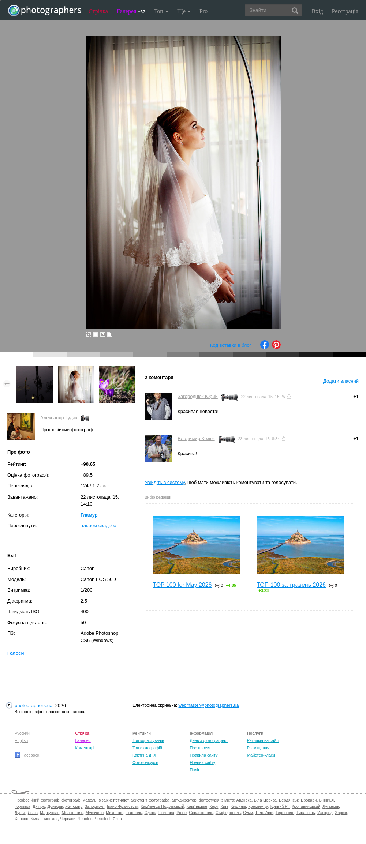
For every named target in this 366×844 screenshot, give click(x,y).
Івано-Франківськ (122, 806)
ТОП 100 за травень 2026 (291, 585)
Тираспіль (305, 812)
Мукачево (95, 812)
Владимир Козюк (196, 438)
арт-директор (184, 800)
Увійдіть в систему (165, 482)
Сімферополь (228, 812)
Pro (203, 11)
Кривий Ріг (280, 806)
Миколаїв (114, 812)
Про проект (200, 748)
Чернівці (103, 819)
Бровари (309, 800)
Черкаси (67, 819)
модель (90, 800)
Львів (33, 812)
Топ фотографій (147, 748)
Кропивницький (306, 806)
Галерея (131, 11)
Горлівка (22, 806)
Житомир (73, 806)
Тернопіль (285, 812)
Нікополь (134, 812)
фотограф (70, 800)
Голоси (15, 653)
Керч (213, 806)
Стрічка (98, 11)
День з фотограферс (209, 740)
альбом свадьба (98, 525)
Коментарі (84, 748)
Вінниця (326, 800)
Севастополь (201, 812)
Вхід (317, 11)
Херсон (21, 819)
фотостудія (209, 800)
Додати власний (341, 381)
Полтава (166, 812)
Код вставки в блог (230, 345)
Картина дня (144, 755)
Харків (341, 812)
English (21, 740)
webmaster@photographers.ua (209, 705)
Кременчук (258, 806)
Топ (161, 11)
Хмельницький (44, 819)
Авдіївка (244, 800)
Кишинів (238, 806)
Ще (184, 11)
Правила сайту (203, 755)
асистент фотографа (150, 800)
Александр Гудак (58, 417)
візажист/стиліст (113, 800)
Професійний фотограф (37, 800)
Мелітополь (72, 812)
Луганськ (330, 806)
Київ (224, 806)
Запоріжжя (95, 806)
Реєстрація (345, 11)
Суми (248, 812)
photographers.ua (33, 705)
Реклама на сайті (263, 740)
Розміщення (258, 748)
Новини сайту (202, 762)
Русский (22, 733)
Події (194, 770)
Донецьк (55, 806)
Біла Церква (265, 800)
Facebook (27, 755)
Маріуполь (49, 812)
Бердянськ (289, 800)
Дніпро (39, 806)
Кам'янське (197, 806)
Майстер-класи (261, 755)
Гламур (89, 515)
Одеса (150, 812)
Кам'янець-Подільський (162, 806)
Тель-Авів (264, 812)
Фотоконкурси (145, 762)
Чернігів (85, 819)
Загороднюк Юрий (198, 396)
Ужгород (325, 812)
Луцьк (20, 812)
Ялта (117, 819)
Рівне (181, 812)
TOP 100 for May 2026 (182, 585)
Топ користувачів (148, 740)
